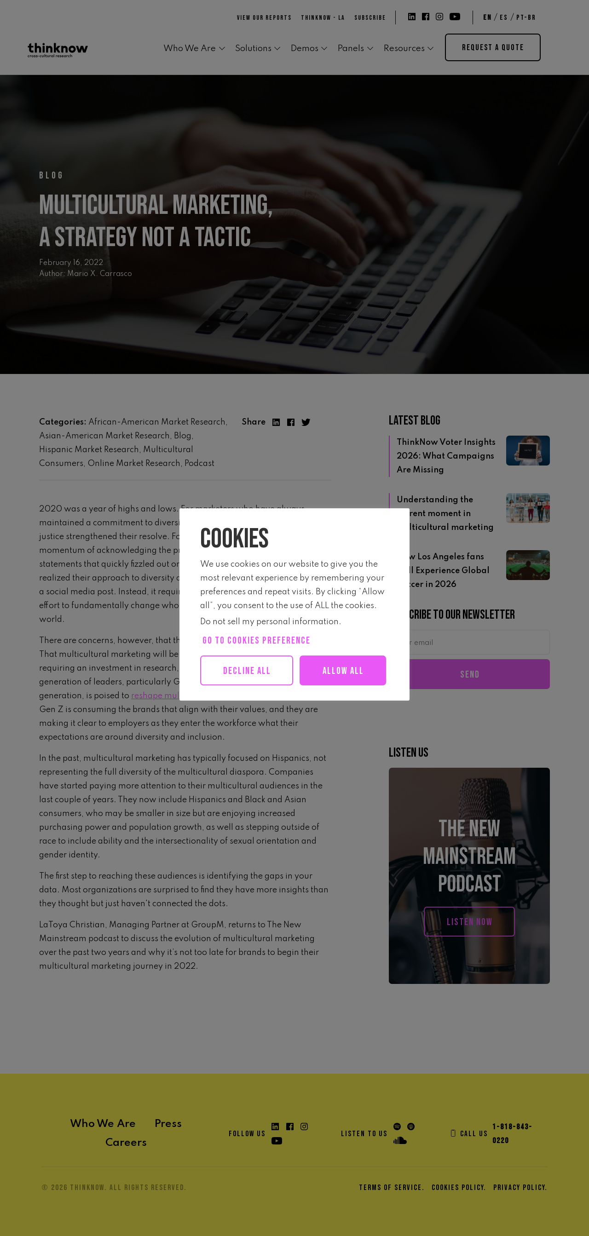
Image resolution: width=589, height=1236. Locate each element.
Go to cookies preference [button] (256, 640)
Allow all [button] (251, 701)
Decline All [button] (248, 671)
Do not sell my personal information (269, 622)
